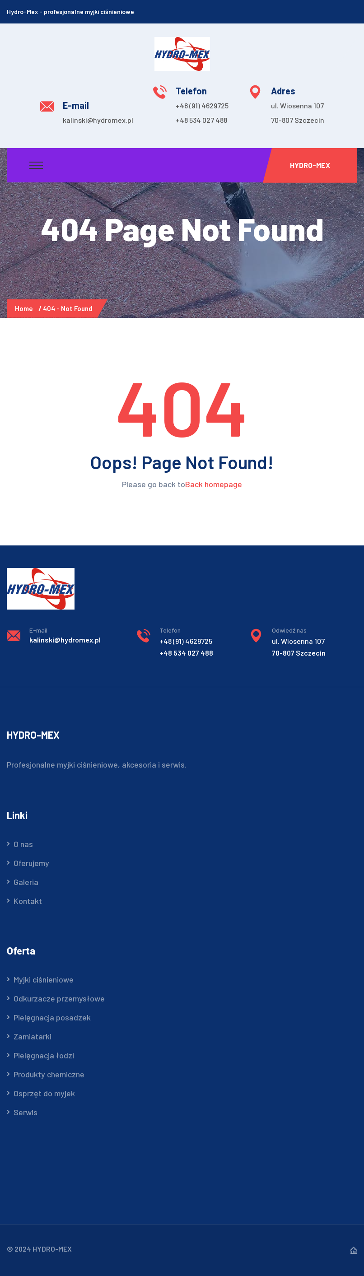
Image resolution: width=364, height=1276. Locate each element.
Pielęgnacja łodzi (44, 1055)
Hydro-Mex (310, 165)
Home (25, 308)
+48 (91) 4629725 (202, 105)
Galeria (26, 882)
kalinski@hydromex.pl (98, 120)
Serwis (25, 1112)
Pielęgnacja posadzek (52, 1017)
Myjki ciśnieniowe (44, 979)
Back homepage (213, 484)
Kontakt (28, 901)
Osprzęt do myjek (44, 1093)
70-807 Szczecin (297, 120)
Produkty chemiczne (49, 1074)
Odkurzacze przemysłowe (59, 998)
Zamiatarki (32, 1036)
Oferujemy (31, 863)
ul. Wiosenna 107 (297, 105)
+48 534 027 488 (201, 120)
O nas (23, 844)
